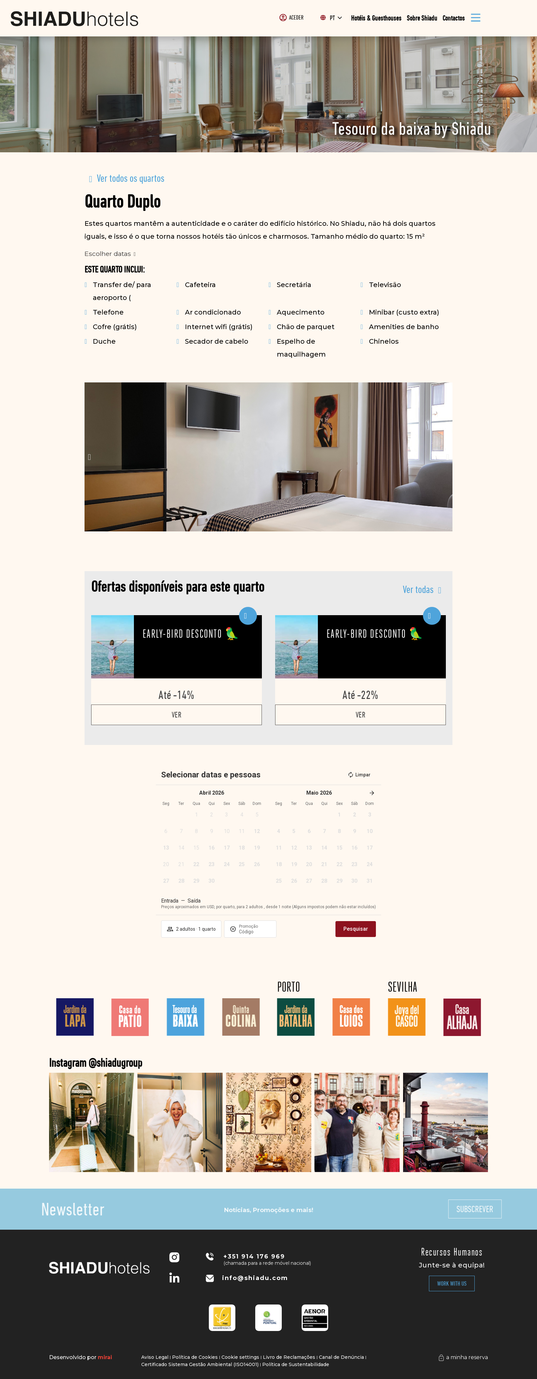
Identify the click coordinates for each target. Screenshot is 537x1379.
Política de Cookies (195, 1357)
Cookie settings (240, 1357)
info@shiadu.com (255, 1278)
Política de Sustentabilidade (295, 1364)
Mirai (105, 1357)
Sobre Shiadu (422, 18)
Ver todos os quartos (130, 178)
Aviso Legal (154, 1357)
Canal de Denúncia (341, 1357)
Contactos (454, 18)
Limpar (359, 774)
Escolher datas (108, 254)
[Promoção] (255, 931)
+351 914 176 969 (254, 1256)
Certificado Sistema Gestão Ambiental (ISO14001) (200, 1364)
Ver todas (418, 589)
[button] (89, 457)
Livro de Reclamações (289, 1357)
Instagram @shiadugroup (162, 1062)
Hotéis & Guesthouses (376, 18)
